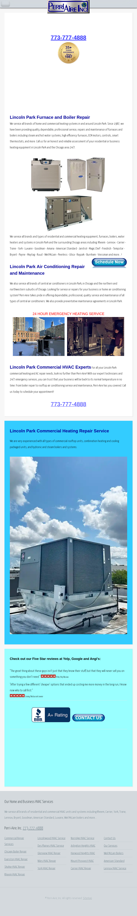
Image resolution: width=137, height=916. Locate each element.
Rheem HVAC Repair (14, 874)
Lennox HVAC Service (115, 868)
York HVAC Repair (46, 868)
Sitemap (87, 898)
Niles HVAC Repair (47, 861)
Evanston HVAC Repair (16, 859)
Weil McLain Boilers (113, 853)
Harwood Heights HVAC (83, 853)
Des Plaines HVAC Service (51, 845)
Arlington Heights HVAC (83, 845)
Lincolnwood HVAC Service (51, 838)
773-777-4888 (33, 828)
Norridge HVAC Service (82, 838)
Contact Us (110, 838)
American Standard (114, 861)
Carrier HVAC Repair (81, 868)
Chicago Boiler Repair (15, 851)
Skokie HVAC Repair (14, 866)
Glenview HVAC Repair (49, 853)
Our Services (110, 845)
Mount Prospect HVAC (82, 861)
